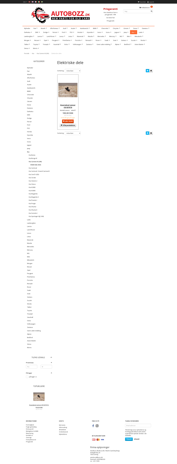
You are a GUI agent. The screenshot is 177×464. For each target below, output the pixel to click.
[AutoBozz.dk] (61, 14)
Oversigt (28, 437)
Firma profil (29, 429)
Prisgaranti (110, 21)
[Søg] (151, 11)
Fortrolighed (30, 425)
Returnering (29, 433)
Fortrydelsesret (31, 440)
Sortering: (60, 71)
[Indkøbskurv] (146, 7)
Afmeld (136, 439)
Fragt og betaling (31, 427)
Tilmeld (129, 439)
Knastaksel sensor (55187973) (39, 405)
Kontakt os (29, 435)
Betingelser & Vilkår (32, 431)
